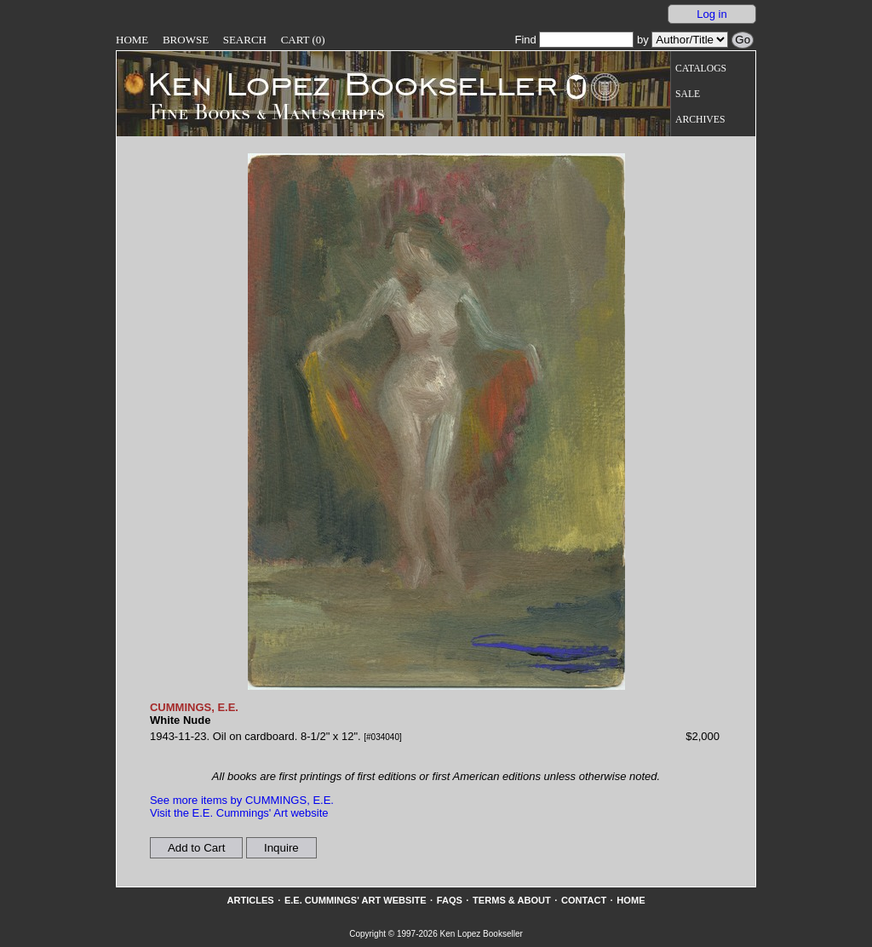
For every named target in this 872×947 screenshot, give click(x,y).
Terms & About (512, 900)
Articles (250, 900)
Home (132, 39)
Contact (583, 900)
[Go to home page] (341, 83)
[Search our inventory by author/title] (689, 40)
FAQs (449, 900)
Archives (700, 119)
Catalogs (700, 68)
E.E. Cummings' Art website (355, 900)
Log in (711, 14)
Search (245, 39)
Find (574, 39)
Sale (687, 94)
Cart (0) (303, 39)
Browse (186, 39)
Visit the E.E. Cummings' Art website (239, 812)
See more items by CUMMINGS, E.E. (242, 800)
